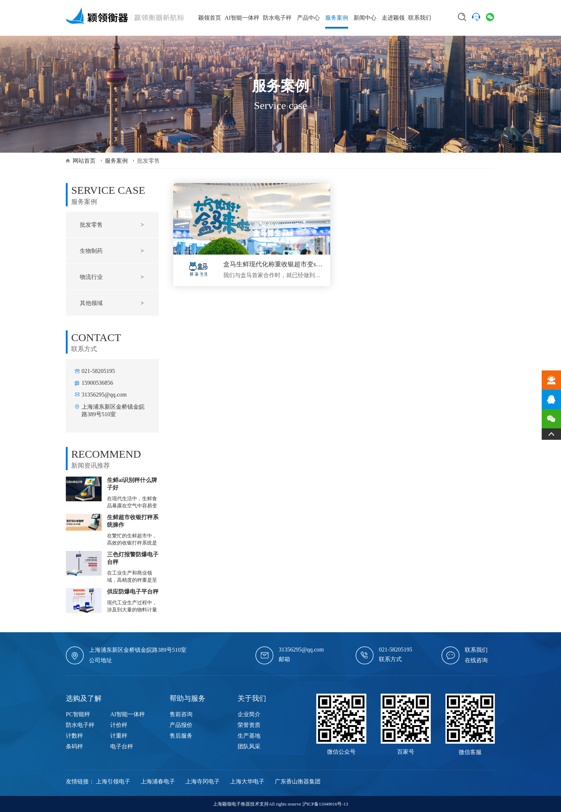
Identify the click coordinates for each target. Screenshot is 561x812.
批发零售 (91, 225)
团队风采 (249, 746)
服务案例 (336, 18)
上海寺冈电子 (202, 781)
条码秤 (74, 746)
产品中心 (308, 18)
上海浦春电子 (158, 781)
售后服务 (181, 736)
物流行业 (91, 277)
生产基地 (249, 736)
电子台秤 (121, 746)
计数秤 (74, 736)
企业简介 (249, 714)
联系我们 (419, 18)
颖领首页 (209, 18)
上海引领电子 (113, 781)
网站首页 (84, 161)
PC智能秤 (78, 714)
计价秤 (118, 725)
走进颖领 (393, 18)
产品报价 (181, 725)
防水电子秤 (277, 18)
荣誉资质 (249, 725)
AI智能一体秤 (242, 18)
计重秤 (118, 736)
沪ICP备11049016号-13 (325, 804)
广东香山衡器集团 (298, 781)
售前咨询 (181, 714)
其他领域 (91, 303)
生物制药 (91, 251)
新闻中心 (364, 18)
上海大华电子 (247, 781)
